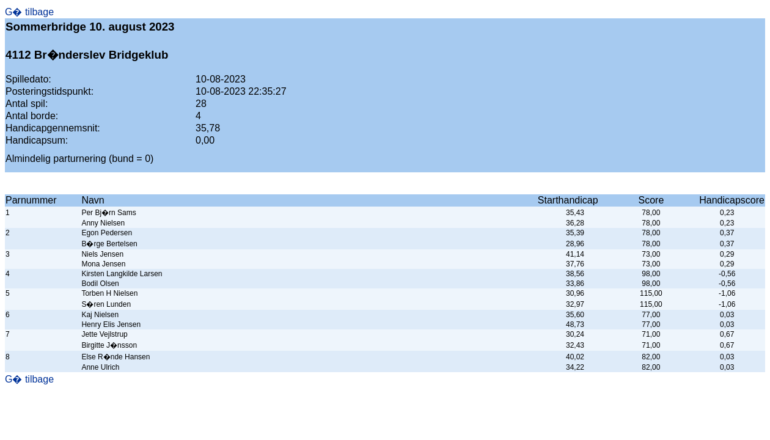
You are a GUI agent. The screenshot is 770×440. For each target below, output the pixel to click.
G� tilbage (29, 12)
